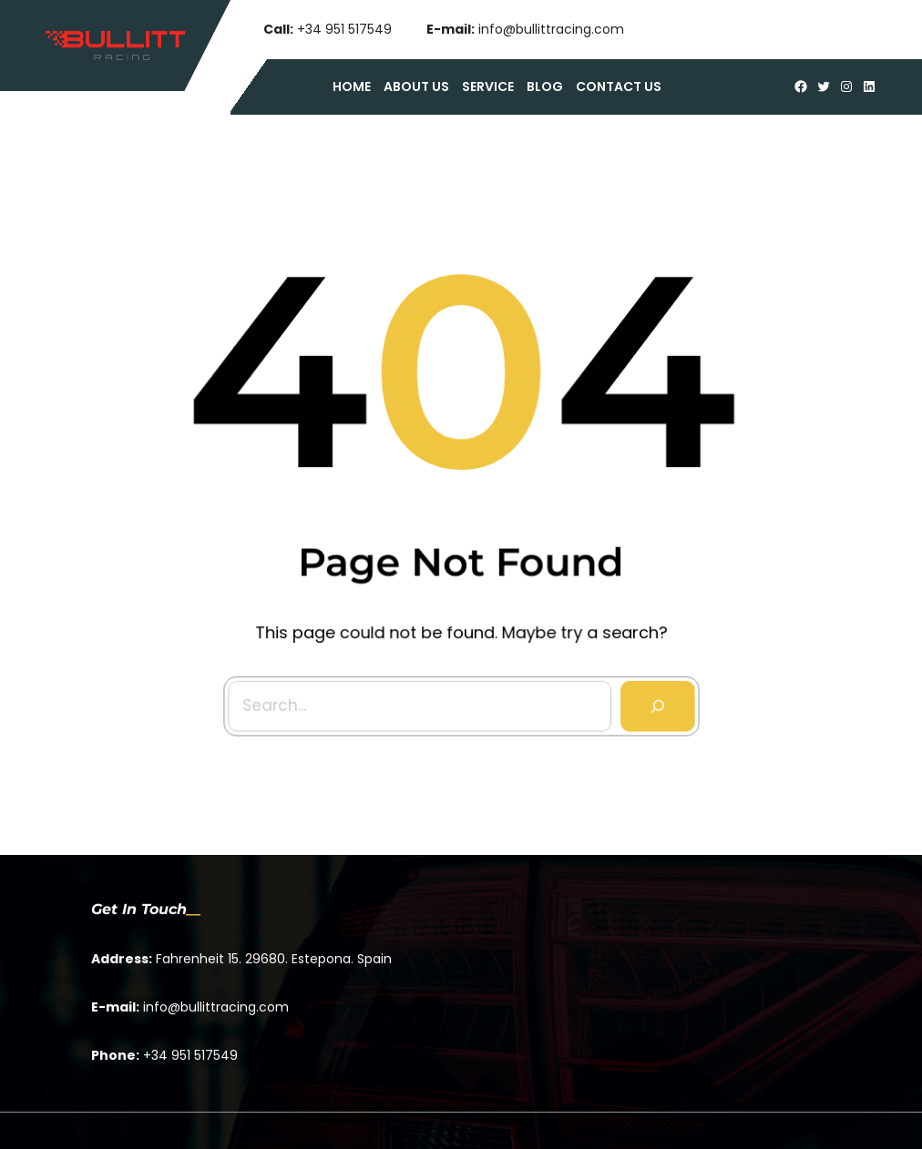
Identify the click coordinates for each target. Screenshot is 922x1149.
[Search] (654, 701)
